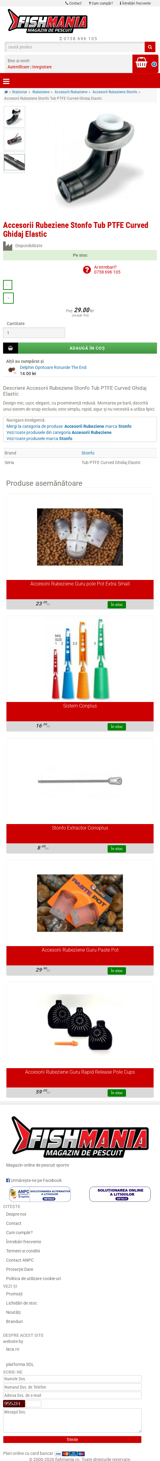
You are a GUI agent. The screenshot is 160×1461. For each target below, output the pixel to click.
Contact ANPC (20, 1260)
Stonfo (88, 453)
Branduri (14, 1321)
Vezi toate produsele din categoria (59, 432)
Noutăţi (13, 1312)
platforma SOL (20, 1364)
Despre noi (16, 1214)
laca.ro (12, 1349)
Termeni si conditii (23, 1250)
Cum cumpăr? (101, 3)
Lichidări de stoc (21, 1303)
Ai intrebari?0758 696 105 (107, 269)
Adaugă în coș (87, 348)
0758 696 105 (78, 38)
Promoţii (14, 1293)
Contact (73, 3)
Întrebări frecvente (135, 3)
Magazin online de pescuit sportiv (80, 1140)
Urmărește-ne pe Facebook (34, 1180)
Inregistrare (42, 66)
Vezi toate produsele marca (39, 438)
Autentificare (18, 66)
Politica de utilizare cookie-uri (33, 1278)
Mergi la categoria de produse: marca (68, 426)
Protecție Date (19, 1269)
